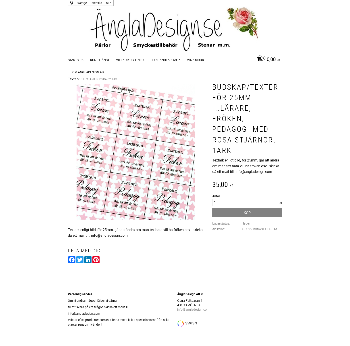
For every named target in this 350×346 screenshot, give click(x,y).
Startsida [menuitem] (75, 60)
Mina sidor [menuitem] (195, 60)
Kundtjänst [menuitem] (99, 60)
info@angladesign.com (193, 309)
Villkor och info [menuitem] (130, 60)
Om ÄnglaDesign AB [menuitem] (88, 72)
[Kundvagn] (267, 59)
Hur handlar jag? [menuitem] (165, 60)
